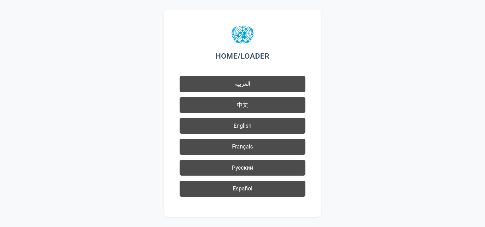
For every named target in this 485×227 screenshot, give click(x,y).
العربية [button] (242, 84)
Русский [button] (242, 168)
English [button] (243, 126)
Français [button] (242, 146)
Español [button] (243, 188)
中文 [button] (242, 105)
